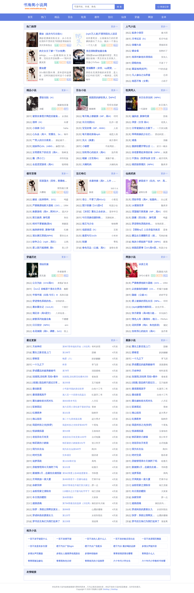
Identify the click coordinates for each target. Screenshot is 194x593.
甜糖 (94, 352)
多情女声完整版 (35, 553)
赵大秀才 (96, 419)
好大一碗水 (162, 146)
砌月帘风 (163, 158)
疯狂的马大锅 (98, 503)
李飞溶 (95, 364)
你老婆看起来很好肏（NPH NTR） (147, 152)
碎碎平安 (163, 295)
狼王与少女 (88, 223)
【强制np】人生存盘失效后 (146, 229)
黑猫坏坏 (163, 45)
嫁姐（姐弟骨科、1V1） (44, 199)
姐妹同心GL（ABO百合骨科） (43, 146)
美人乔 (65, 248)
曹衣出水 (64, 235)
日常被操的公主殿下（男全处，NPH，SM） (144, 128)
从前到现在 (97, 515)
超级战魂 (37, 503)
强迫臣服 (44, 264)
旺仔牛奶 (163, 39)
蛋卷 (165, 229)
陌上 (66, 331)
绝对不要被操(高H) (42, 223)
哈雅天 (95, 467)
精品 (57, 17)
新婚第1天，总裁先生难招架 (46, 473)
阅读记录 (164, 7)
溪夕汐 (65, 211)
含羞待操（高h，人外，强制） (104, 180)
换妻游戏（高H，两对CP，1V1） (46, 211)
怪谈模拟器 (38, 431)
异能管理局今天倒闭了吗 (45, 467)
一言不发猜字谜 (63, 539)
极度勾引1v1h (89, 235)
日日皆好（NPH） (41, 325)
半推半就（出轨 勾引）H (45, 295)
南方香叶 (113, 140)
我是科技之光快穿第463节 (74, 425)
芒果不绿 (96, 479)
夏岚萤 (42, 62)
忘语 (165, 75)
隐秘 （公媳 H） (140, 295)
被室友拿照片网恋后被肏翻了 (46, 116)
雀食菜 (95, 376)
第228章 (66, 521)
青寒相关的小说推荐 (94, 561)
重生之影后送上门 (41, 352)
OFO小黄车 (144, 275)
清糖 (165, 140)
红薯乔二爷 (97, 394)
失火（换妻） (89, 140)
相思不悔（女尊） (141, 81)
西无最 (42, 275)
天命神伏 (37, 346)
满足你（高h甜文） (42, 313)
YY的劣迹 (163, 69)
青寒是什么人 (148, 553)
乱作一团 (113, 122)
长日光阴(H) (88, 122)
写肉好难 (163, 235)
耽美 (83, 17)
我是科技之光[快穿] (42, 425)
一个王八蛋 (91, 45)
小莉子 (164, 81)
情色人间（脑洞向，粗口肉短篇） (146, 319)
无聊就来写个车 (111, 217)
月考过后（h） (139, 38)
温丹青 (114, 152)
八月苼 (95, 401)
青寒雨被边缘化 (35, 561)
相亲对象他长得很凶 (142, 57)
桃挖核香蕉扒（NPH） (143, 164)
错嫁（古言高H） (91, 158)
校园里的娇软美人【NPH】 (103, 97)
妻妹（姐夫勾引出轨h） (51, 33)
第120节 (66, 515)
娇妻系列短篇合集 (41, 319)
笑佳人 (164, 57)
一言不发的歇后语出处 (124, 539)
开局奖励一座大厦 (41, 479)
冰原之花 (143, 264)
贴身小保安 (137, 32)
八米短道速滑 (62, 313)
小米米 (114, 235)
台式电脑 (96, 437)
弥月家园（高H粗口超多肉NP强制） (145, 313)
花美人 (164, 122)
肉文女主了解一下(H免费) (52, 51)
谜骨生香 (113, 248)
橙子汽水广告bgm (65, 546)
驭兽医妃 (37, 406)
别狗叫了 (163, 51)
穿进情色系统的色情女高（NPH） (143, 223)
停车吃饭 (64, 158)
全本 (163, 17)
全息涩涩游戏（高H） (43, 164)
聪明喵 (65, 164)
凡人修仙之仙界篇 (141, 75)
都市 (96, 17)
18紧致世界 (138, 205)
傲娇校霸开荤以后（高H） (144, 146)
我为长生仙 (38, 449)
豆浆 (116, 229)
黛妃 (165, 325)
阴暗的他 (136, 63)
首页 (30, 17)
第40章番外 (67, 497)
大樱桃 (42, 192)
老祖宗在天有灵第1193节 (74, 437)
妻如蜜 (42, 68)
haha (66, 128)
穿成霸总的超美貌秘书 (43, 370)
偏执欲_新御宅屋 (140, 116)
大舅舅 (95, 497)
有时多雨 (96, 346)
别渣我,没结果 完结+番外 (45, 376)
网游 (150, 17)
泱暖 (41, 109)
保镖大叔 (136, 44)
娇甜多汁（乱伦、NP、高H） (154, 180)
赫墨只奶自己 (62, 146)
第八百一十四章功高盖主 (74, 394)
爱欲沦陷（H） (47, 97)
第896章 (66, 509)
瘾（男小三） (39, 158)
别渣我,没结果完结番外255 (75, 376)
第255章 (66, 382)
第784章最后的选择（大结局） (77, 503)
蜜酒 (165, 242)
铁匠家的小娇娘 (40, 443)
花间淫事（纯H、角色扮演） (146, 325)
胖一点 (95, 485)
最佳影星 (37, 388)
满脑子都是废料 (111, 158)
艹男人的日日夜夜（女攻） (43, 140)
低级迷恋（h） (89, 229)
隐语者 (95, 455)
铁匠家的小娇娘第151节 (73, 443)
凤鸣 (94, 461)
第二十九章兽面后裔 (72, 419)
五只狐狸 (96, 382)
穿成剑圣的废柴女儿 (42, 515)
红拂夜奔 (37, 412)
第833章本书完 (69, 401)
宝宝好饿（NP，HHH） (94, 128)
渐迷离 (95, 521)
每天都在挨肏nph (91, 134)
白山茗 (164, 199)
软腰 (84, 241)
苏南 (165, 116)
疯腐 (165, 152)
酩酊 (66, 289)
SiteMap (106, 589)
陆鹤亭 (95, 413)
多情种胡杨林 (91, 553)
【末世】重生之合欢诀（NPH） (95, 211)
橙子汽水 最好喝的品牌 (124, 546)
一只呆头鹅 (162, 128)
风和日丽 (64, 295)
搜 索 (119, 7)
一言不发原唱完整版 (151, 539)
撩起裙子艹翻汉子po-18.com (62, 140)
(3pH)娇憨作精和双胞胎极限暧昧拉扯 (143, 307)
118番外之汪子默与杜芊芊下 (76, 491)
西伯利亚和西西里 (161, 134)
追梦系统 (37, 461)
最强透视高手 (39, 394)
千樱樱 (65, 319)
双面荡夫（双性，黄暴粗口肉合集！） (58, 180)
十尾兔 (95, 425)
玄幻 (110, 17)
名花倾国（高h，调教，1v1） (47, 331)
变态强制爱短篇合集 (96, 51)
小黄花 (114, 199)
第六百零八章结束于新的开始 (76, 407)
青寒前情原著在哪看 (123, 553)
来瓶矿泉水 (63, 283)
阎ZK (94, 449)
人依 (116, 128)
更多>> (114, 26)
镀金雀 (135, 50)
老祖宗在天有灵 (40, 437)
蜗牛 (88, 79)
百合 (70, 17)
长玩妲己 (163, 313)
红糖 (66, 229)
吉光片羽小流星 (161, 307)
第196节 (66, 352)
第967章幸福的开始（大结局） (77, 346)
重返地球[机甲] (139, 69)
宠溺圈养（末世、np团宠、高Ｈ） (103, 68)
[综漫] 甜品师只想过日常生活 (47, 382)
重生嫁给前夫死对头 (42, 400)
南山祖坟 (37, 419)
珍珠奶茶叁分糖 (161, 223)
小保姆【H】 (39, 128)
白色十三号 (97, 389)
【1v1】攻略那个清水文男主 (47, 289)
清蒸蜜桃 (96, 370)
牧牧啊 (114, 223)
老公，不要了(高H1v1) (93, 199)
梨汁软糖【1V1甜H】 (93, 205)
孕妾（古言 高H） (141, 122)
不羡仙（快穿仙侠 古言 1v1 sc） (145, 158)
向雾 (66, 122)
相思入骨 (113, 134)
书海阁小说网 (35, 6)
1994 (66, 205)
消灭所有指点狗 (45, 45)
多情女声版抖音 (149, 546)
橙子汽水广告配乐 (93, 546)
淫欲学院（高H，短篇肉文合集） (146, 199)
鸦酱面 (65, 223)
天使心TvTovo (92, 62)
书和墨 (95, 473)
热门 (43, 17)
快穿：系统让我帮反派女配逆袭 (48, 509)
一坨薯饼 (143, 109)
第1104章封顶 (69, 461)
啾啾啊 (92, 109)
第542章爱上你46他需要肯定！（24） (80, 473)
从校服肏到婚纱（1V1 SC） (144, 289)
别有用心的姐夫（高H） (94, 152)
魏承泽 (164, 164)
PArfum (164, 319)
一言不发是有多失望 (37, 546)
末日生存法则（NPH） (150, 97)
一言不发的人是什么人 (95, 539)
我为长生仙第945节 (71, 449)
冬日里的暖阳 (39, 497)
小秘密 (85, 146)
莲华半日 (113, 211)
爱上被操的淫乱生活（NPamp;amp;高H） (147, 301)
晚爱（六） (67, 358)
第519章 (66, 431)
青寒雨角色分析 (63, 561)
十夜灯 (65, 307)
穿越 (137, 17)
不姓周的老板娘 (111, 146)
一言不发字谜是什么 (37, 539)
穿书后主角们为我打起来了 (46, 521)
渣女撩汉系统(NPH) (42, 235)
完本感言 (66, 455)
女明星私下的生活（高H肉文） (46, 152)
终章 (64, 364)
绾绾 (116, 116)
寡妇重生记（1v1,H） (43, 307)
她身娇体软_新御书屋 (43, 229)
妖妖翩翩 (96, 358)
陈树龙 (65, 152)
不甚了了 (163, 63)
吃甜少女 (113, 205)
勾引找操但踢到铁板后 (93, 217)
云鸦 (66, 242)
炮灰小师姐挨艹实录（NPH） (147, 241)
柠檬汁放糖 (162, 289)
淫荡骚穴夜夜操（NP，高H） (147, 211)
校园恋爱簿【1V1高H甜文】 (145, 247)
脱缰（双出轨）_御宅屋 (144, 217)
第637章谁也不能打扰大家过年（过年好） (82, 485)
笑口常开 (96, 443)
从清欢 (65, 116)
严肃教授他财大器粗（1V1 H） (47, 205)
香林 (94, 407)
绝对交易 (37, 455)
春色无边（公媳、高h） (94, 247)
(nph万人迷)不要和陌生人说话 (101, 33)
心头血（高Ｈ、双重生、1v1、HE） (47, 134)
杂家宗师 (37, 485)
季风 (116, 242)
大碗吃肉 (86, 164)
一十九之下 (38, 364)
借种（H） (37, 122)
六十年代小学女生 (121, 561)
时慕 (41, 79)
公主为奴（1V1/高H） (43, 283)
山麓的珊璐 (97, 509)
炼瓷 (91, 192)
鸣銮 (66, 199)
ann (66, 325)
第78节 (65, 370)
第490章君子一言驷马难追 (74, 479)
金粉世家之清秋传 (41, 491)
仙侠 (123, 17)
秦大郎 (164, 33)
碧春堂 (35, 358)
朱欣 (66, 217)
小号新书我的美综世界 (73, 389)
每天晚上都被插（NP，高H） (97, 116)
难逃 (134, 140)
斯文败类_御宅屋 (41, 217)
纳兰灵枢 (96, 491)
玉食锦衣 (96, 431)
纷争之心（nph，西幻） (44, 241)
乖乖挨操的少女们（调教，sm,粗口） (143, 134)
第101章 (66, 413)
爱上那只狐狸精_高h (43, 247)
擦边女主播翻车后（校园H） (145, 235)
